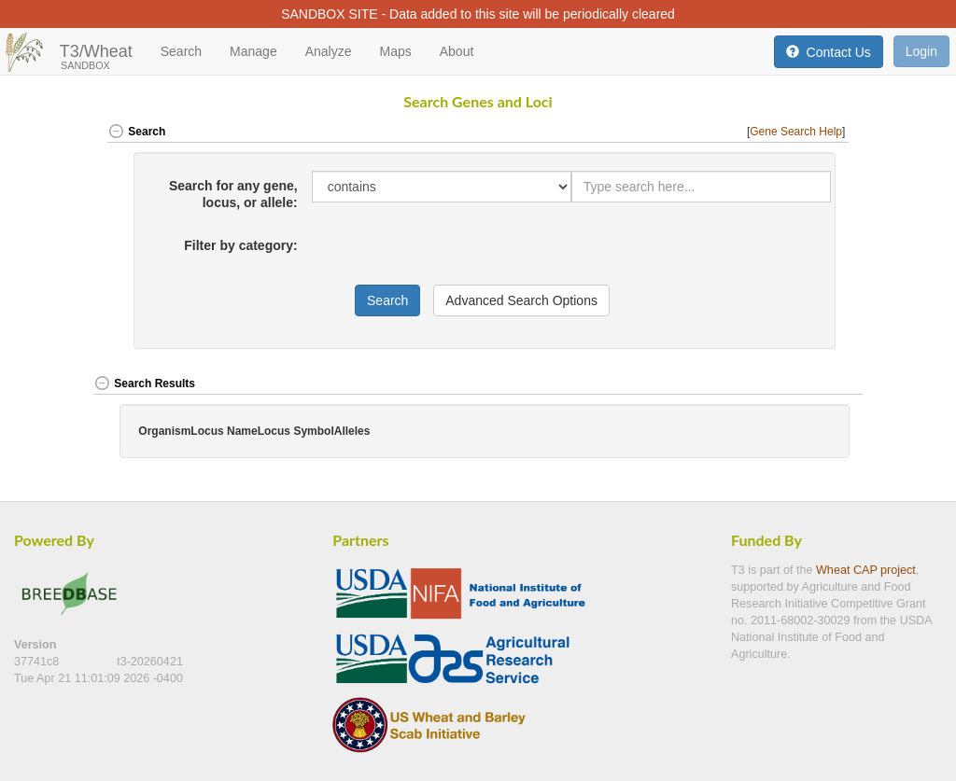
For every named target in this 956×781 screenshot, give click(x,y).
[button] (823, 385)
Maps (395, 51)
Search (181, 51)
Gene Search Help (796, 131)
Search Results (144, 383)
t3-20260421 (150, 661)
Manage (253, 51)
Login (921, 51)
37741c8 (38, 661)
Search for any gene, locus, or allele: (233, 194)
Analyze (328, 51)
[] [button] (798, 131)
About (457, 51)
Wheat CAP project (866, 570)
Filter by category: (240, 245)
